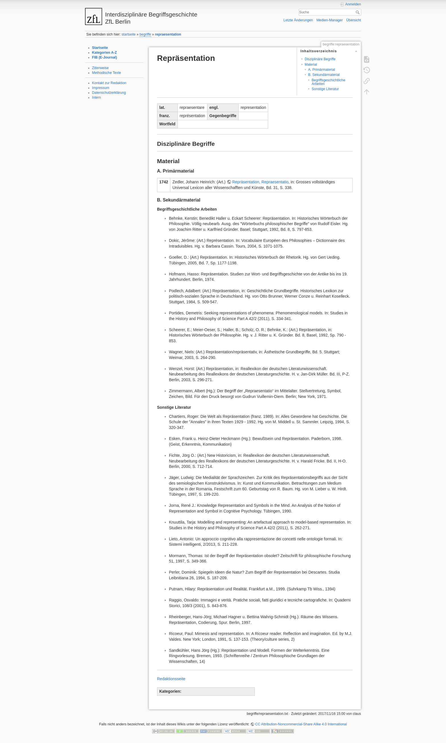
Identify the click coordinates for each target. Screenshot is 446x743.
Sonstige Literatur (325, 89)
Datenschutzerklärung (109, 93)
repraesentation (168, 34)
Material (311, 65)
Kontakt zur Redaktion (109, 83)
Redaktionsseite (171, 678)
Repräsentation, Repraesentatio (260, 182)
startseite (128, 34)
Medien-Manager (329, 20)
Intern (96, 97)
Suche (358, 12)
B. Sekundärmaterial (324, 75)
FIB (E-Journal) (104, 57)
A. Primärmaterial (321, 70)
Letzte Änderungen (298, 20)
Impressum (101, 88)
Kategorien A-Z (104, 53)
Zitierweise (100, 68)
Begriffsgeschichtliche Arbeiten (328, 82)
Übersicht (353, 20)
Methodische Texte (106, 73)
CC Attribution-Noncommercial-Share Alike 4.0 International (301, 724)
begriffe (145, 34)
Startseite (100, 48)
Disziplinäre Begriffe (320, 59)
